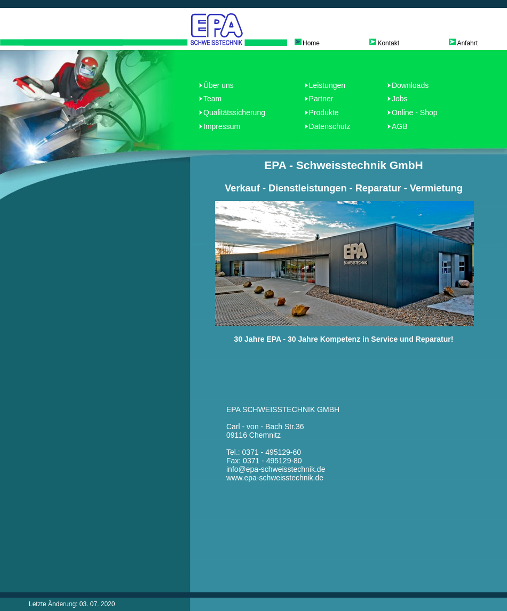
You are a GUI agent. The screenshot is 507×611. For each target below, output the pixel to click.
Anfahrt (467, 43)
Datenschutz (330, 126)
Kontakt (388, 43)
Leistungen (327, 85)
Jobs (400, 98)
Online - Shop (415, 112)
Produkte (324, 112)
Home (311, 43)
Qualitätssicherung (234, 112)
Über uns (218, 85)
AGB (400, 126)
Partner (321, 98)
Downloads (410, 85)
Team (212, 98)
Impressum (221, 126)
